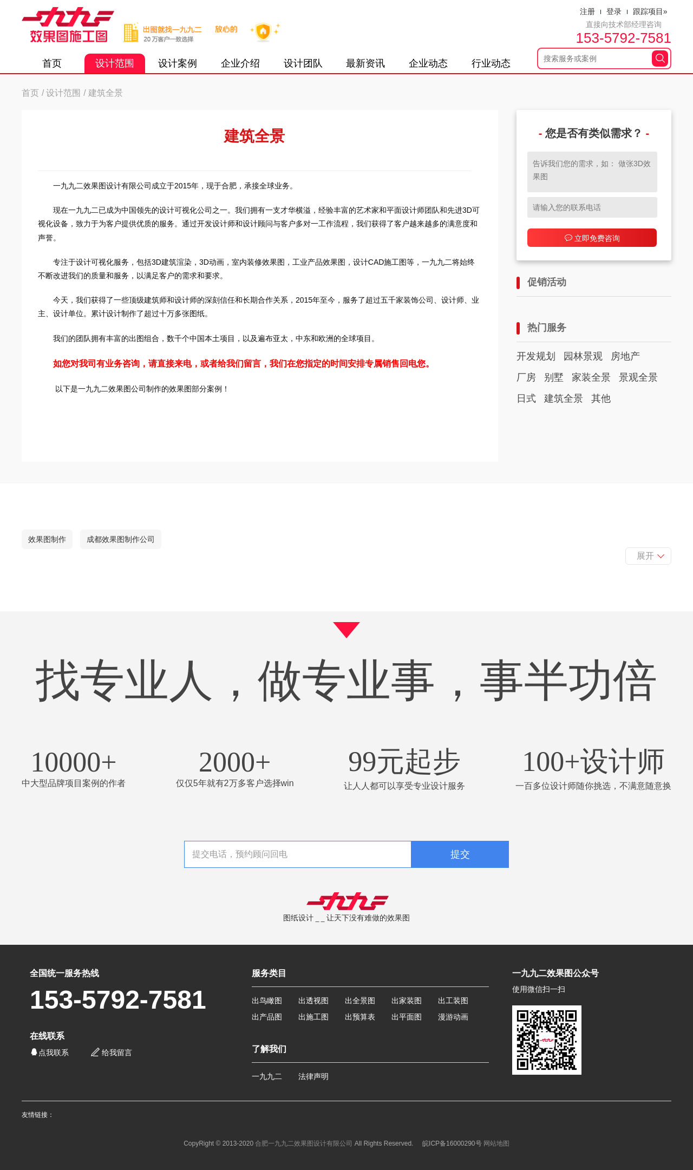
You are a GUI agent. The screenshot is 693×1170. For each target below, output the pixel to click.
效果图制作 (47, 539)
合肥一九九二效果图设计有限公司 (303, 1143)
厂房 (526, 377)
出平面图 (406, 1016)
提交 (460, 854)
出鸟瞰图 (267, 1000)
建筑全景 (563, 398)
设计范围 (114, 63)
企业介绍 (240, 63)
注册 (587, 11)
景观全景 (638, 377)
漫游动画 (453, 1016)
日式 (526, 398)
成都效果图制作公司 (121, 539)
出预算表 (360, 1016)
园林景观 (583, 356)
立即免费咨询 (592, 238)
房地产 (625, 356)
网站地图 (496, 1143)
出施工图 (313, 1016)
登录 (614, 11)
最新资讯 (365, 63)
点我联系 (49, 1052)
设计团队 (303, 63)
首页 (52, 63)
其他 (601, 398)
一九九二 (267, 1076)
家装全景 (591, 377)
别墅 (554, 377)
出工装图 (453, 1000)
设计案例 (177, 63)
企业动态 (428, 63)
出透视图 (313, 1000)
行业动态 (491, 63)
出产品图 (267, 1016)
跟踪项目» (650, 11)
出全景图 (360, 1000)
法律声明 (313, 1076)
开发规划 (536, 356)
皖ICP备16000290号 (451, 1143)
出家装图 (406, 1000)
